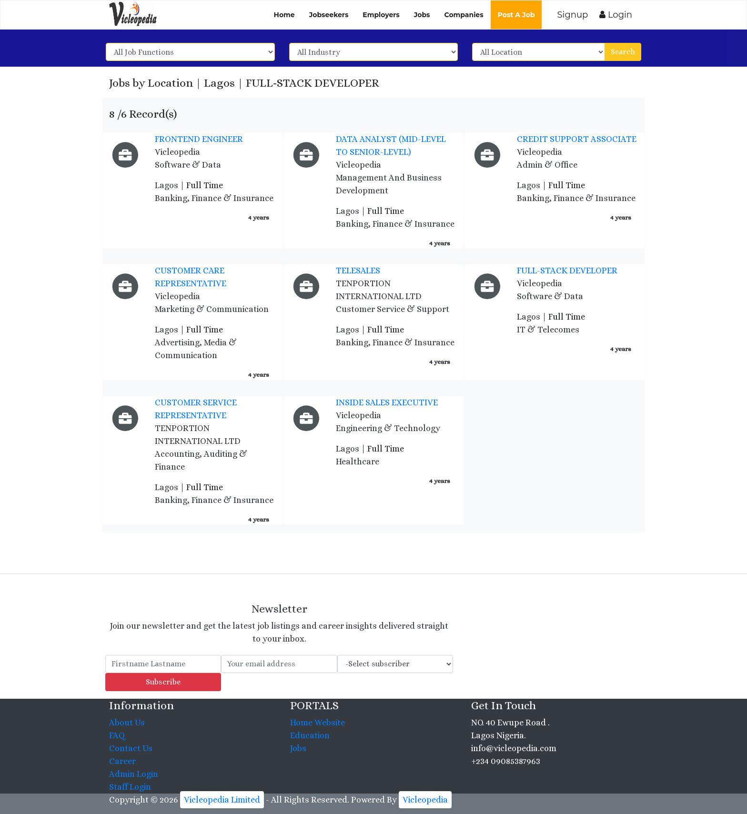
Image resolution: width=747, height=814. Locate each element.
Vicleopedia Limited (222, 799)
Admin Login (133, 774)
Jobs (422, 14)
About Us (127, 722)
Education (310, 735)
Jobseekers (329, 14)
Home (284, 14)
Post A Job (516, 14)
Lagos (166, 185)
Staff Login (130, 787)
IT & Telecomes (548, 329)
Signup (572, 15)
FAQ (117, 735)
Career (122, 761)
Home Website (317, 722)
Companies (464, 14)
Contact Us (130, 748)
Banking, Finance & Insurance (214, 198)
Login (615, 15)
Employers (381, 14)
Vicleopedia (425, 799)
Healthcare (357, 461)
